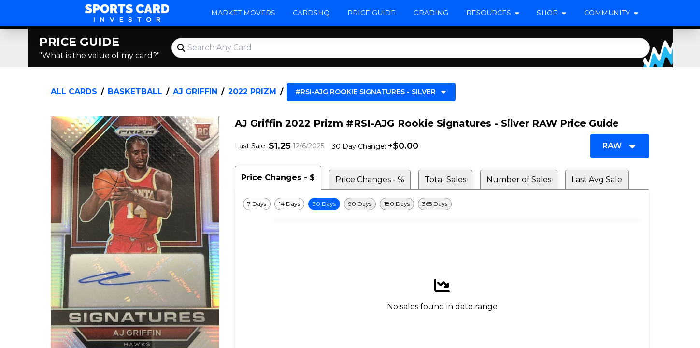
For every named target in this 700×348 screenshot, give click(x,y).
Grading (431, 13)
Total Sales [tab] (445, 179)
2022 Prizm (252, 91)
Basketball (135, 91)
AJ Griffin (195, 91)
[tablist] (442, 178)
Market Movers (243, 13)
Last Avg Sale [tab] (596, 179)
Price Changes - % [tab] (369, 179)
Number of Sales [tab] (518, 179)
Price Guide (371, 13)
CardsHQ (311, 13)
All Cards (74, 91)
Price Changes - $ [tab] (278, 177)
